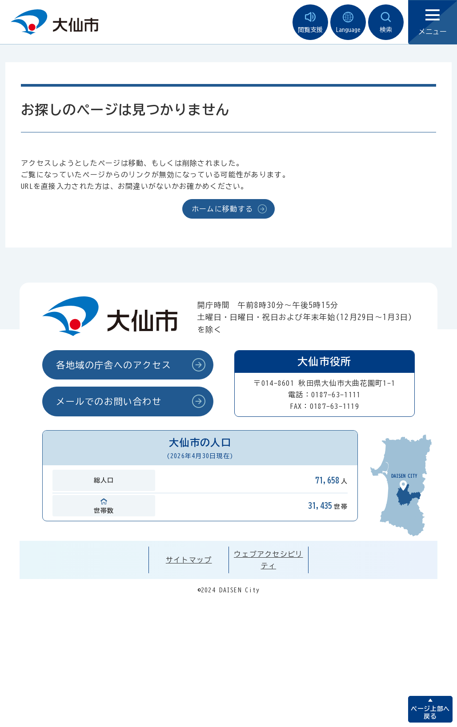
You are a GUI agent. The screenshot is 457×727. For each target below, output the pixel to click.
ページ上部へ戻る (430, 712)
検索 (386, 22)
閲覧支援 (310, 22)
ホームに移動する (222, 208)
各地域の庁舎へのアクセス (113, 364)
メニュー (433, 22)
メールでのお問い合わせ (109, 401)
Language (348, 22)
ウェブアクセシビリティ (268, 560)
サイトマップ (189, 559)
